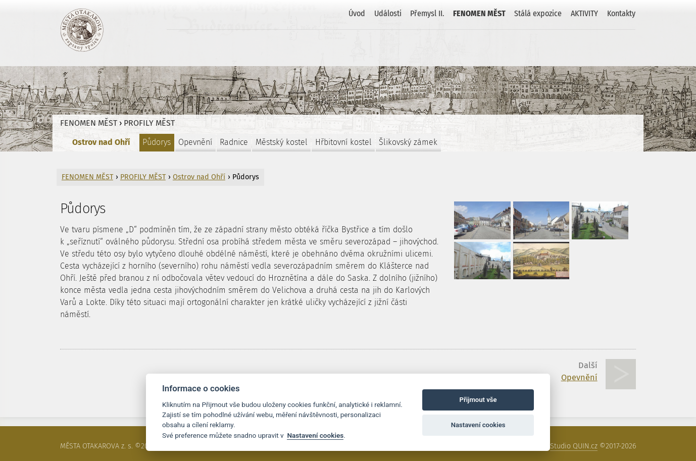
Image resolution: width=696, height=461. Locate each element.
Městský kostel (282, 142)
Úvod (357, 13)
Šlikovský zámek (408, 142)
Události (388, 13)
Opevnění (195, 142)
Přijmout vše (478, 399)
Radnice (234, 142)
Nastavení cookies (315, 435)
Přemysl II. (427, 13)
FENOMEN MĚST (479, 13)
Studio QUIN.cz (574, 446)
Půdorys (156, 142)
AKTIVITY (584, 13)
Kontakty (621, 13)
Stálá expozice (538, 13)
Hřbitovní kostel (343, 142)
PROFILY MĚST (149, 123)
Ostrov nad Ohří (101, 142)
